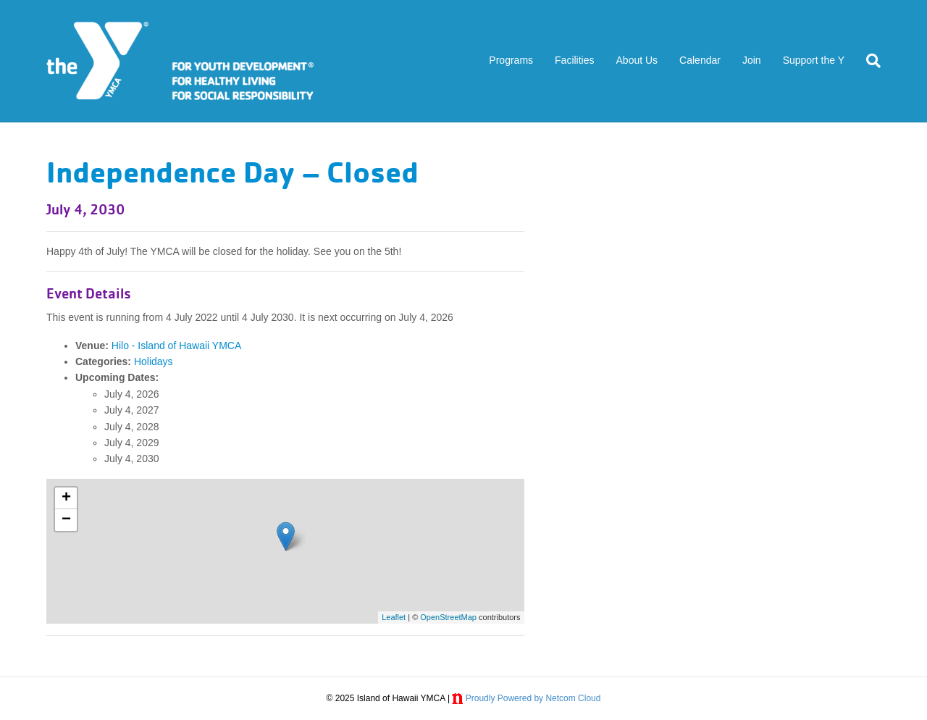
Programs (511, 60)
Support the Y (813, 60)
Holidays (153, 361)
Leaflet (394, 617)
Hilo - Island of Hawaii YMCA (176, 345)
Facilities (574, 60)
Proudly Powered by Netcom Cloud (533, 698)
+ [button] (66, 498)
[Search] (868, 61)
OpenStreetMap (448, 617)
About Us (637, 60)
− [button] (66, 520)
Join (751, 60)
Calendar (700, 60)
